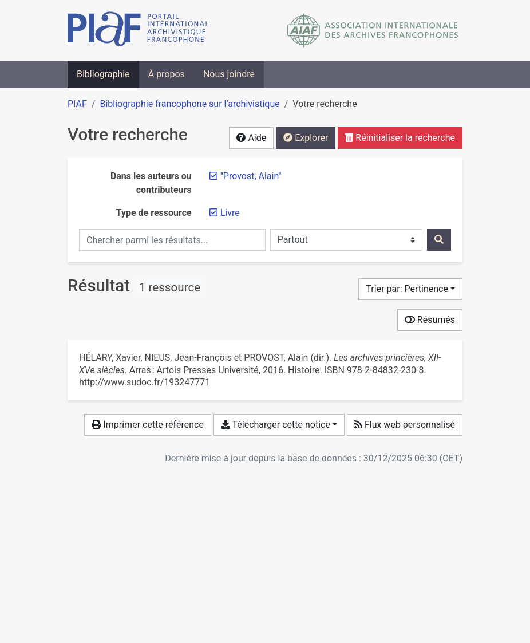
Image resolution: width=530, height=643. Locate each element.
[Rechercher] (439, 240)
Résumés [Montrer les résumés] (430, 319)
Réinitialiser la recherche (400, 137)
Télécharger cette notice (275, 424)
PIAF (77, 103)
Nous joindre (229, 74)
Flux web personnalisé (404, 424)
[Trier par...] (410, 289)
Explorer (305, 137)
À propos (166, 74)
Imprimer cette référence (147, 424)
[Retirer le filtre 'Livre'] (230, 212)
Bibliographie (103, 74)
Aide (251, 137)
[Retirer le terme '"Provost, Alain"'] (251, 176)
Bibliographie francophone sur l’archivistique (189, 103)
